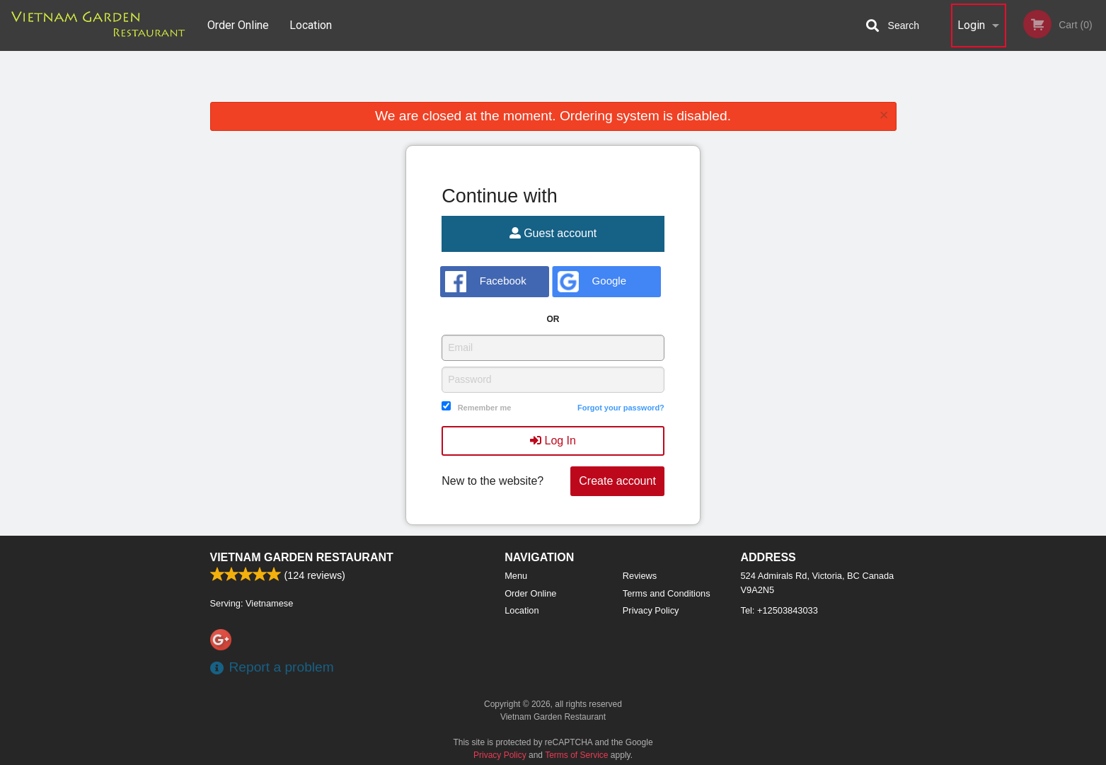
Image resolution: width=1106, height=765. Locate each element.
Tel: (779, 610)
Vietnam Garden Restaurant (301, 557)
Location (310, 25)
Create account (617, 481)
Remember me (485, 407)
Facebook (485, 281)
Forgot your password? (620, 407)
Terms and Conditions (666, 593)
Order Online (238, 25)
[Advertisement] (553, 79)
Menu (516, 575)
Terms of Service (576, 755)
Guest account (553, 233)
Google (592, 281)
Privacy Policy (651, 610)
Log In (553, 441)
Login (971, 25)
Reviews (640, 575)
